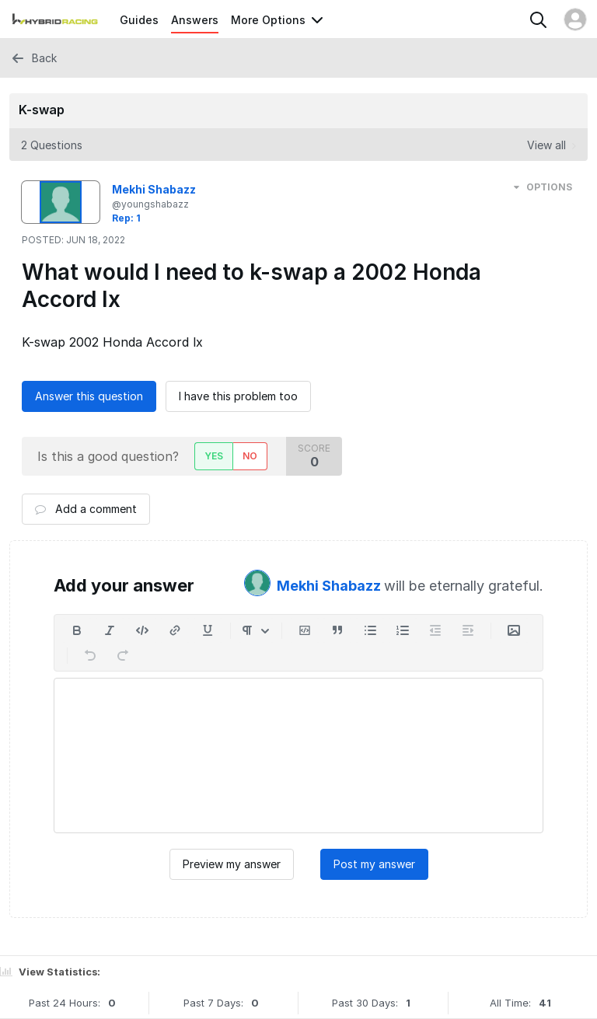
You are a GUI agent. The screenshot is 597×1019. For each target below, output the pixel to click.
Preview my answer (232, 864)
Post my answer (374, 864)
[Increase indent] (468, 630)
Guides (139, 19)
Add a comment (86, 508)
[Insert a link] (174, 630)
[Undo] (90, 655)
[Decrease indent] (435, 630)
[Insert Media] (513, 630)
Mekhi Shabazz (330, 586)
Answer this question (89, 396)
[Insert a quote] (337, 630)
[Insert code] (142, 630)
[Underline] (207, 630)
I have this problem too (238, 396)
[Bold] (77, 630)
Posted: (73, 240)
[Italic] (109, 630)
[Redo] (122, 655)
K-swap (42, 109)
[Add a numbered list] (402, 630)
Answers (194, 19)
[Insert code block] (304, 630)
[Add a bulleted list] (370, 630)
